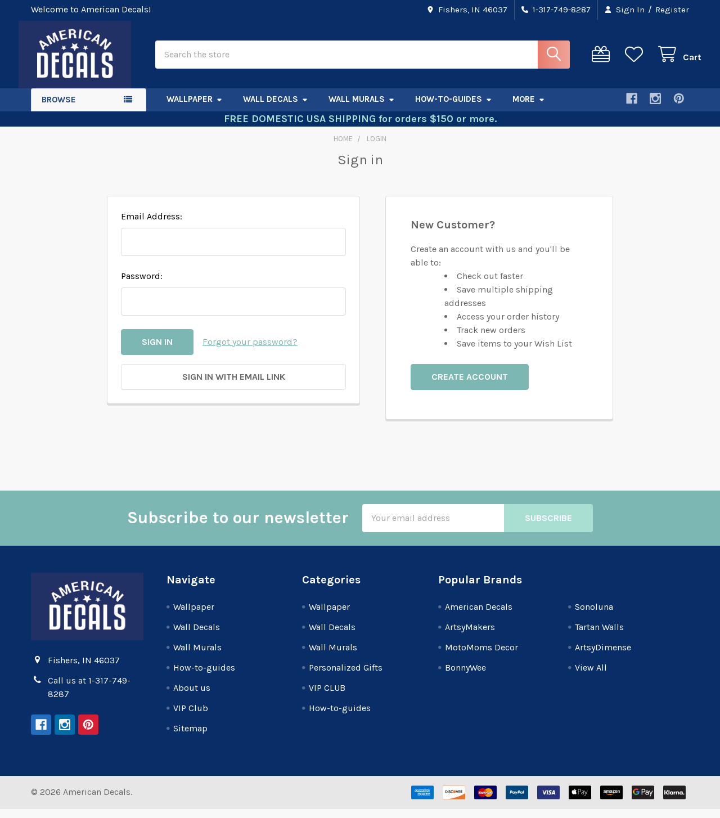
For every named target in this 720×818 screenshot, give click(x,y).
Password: (142, 285)
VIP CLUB (327, 696)
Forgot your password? (250, 350)
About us (191, 696)
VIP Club (190, 717)
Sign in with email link (233, 385)
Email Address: (151, 225)
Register (672, 10)
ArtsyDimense (603, 656)
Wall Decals (275, 109)
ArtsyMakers (470, 636)
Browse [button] (59, 109)
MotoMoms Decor (481, 656)
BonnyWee (465, 676)
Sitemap (190, 737)
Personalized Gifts (345, 676)
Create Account (469, 385)
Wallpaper (194, 109)
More (528, 109)
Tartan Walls (599, 636)
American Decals (478, 615)
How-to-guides (453, 109)
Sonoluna (594, 615)
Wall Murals (361, 109)
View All (591, 676)
